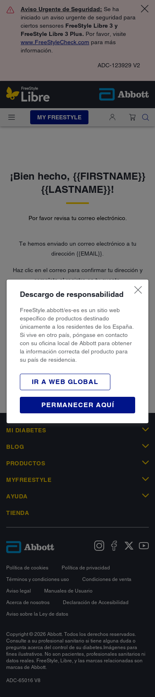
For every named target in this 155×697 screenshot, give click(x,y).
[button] (65, 382)
